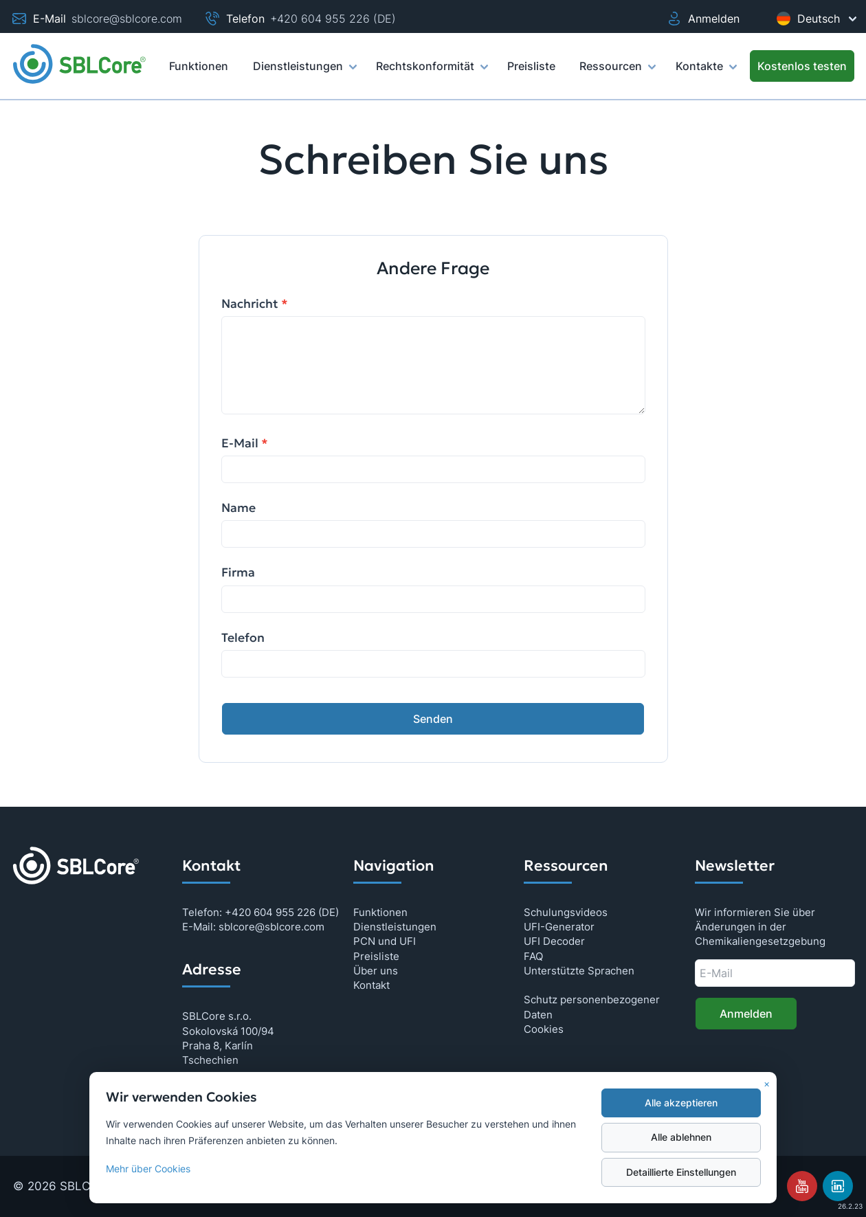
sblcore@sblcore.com (126, 18)
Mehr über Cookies (148, 1168)
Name (238, 507)
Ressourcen (616, 72)
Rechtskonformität (431, 72)
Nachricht (254, 303)
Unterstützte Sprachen (579, 970)
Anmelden (703, 18)
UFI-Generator (559, 926)
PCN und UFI (384, 941)
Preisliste (376, 956)
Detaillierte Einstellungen (681, 1172)
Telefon (243, 637)
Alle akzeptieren (681, 1102)
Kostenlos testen (802, 66)
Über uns (375, 970)
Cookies (544, 1029)
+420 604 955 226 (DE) (333, 18)
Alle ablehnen (681, 1137)
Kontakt (371, 985)
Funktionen (380, 912)
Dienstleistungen (304, 72)
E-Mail (244, 443)
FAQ (533, 956)
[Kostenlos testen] (802, 66)
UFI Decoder (554, 941)
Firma (238, 572)
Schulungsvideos (566, 912)
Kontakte (705, 72)
